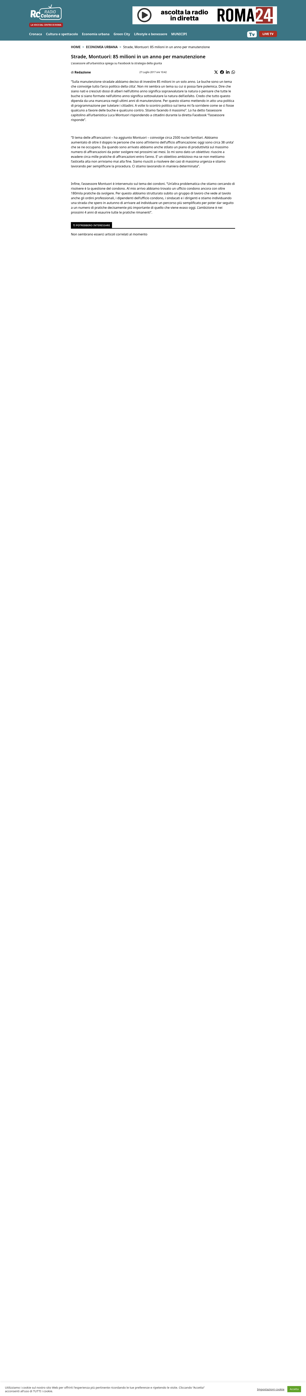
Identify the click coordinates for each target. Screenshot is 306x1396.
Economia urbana (96, 34)
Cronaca (35, 34)
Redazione (82, 72)
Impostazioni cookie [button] (270, 1389)
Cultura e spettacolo (62, 34)
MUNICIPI (179, 34)
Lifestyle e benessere (150, 34)
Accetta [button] (294, 1389)
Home (75, 47)
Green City (122, 34)
